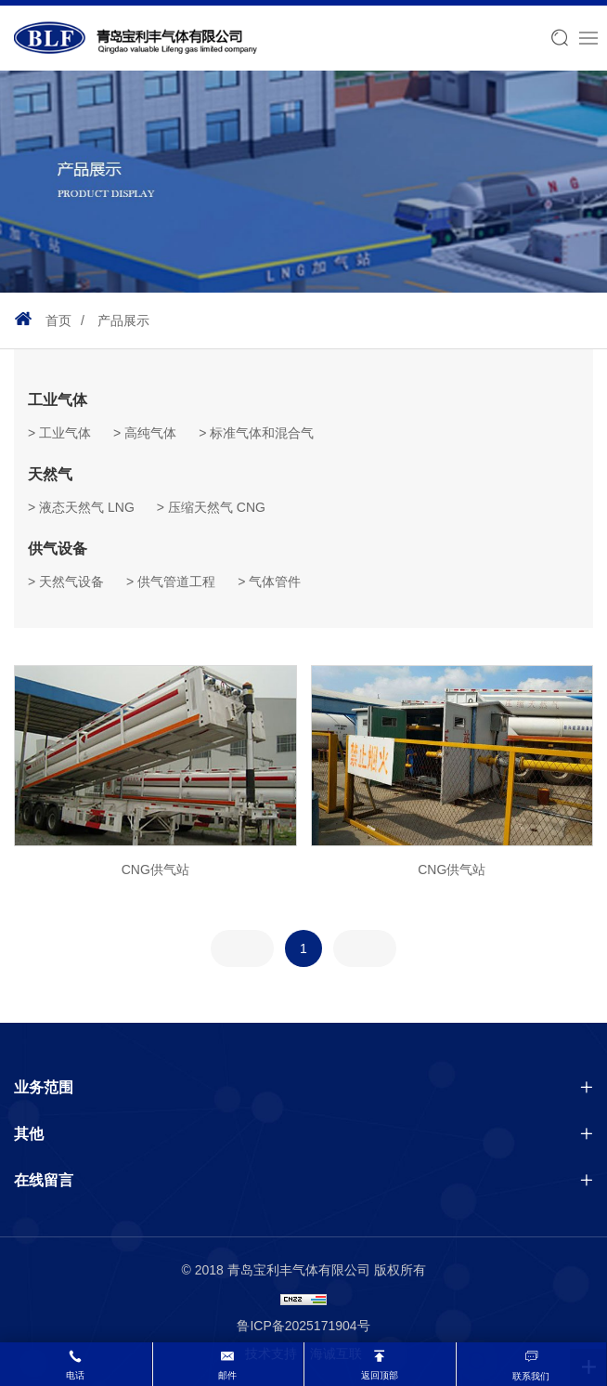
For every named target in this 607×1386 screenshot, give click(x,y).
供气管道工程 (176, 581)
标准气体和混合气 (262, 432)
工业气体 (57, 400)
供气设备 (57, 548)
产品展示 (123, 320)
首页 (58, 320)
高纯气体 (150, 432)
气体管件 (275, 581)
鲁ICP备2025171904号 (303, 1325)
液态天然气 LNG (87, 507)
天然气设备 (71, 581)
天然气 (50, 474)
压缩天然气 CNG (216, 507)
